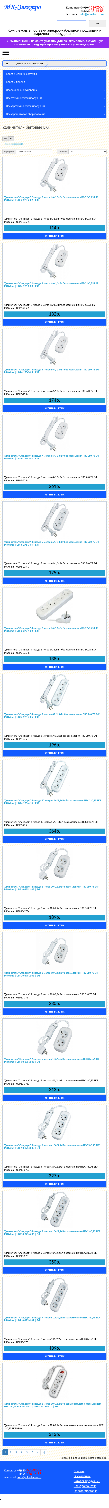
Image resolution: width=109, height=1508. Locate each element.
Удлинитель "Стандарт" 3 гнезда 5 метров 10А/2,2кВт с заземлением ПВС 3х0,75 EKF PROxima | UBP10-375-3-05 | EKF (52, 1147)
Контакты (80, 1496)
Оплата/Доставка (86, 1491)
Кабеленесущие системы (21, 74)
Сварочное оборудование (22, 90)
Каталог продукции (87, 1481)
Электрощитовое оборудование (25, 114)
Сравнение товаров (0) (14, 144)
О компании (82, 1476)
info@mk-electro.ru (92, 14)
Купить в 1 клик (54, 236)
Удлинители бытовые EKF (29, 63)
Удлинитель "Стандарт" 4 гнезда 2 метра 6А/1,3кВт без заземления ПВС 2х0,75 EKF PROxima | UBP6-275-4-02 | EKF (51, 630)
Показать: (63, 152)
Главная (79, 1471)
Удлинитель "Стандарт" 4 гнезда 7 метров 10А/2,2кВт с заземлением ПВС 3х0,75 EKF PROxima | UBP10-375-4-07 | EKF (52, 1319)
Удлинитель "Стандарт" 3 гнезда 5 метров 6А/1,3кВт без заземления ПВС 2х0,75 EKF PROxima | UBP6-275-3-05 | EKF (52, 543)
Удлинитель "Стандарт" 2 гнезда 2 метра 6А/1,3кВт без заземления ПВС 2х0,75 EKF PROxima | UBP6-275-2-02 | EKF (51, 199)
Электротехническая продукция (25, 106)
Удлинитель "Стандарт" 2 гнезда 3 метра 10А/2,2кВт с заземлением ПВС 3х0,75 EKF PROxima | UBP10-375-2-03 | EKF (51, 974)
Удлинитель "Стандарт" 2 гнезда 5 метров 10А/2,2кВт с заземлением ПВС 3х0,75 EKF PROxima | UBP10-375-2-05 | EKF (52, 1060)
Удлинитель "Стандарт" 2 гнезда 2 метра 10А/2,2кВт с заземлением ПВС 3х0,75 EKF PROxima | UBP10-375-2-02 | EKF (51, 888)
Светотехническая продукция (24, 98)
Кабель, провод (15, 82)
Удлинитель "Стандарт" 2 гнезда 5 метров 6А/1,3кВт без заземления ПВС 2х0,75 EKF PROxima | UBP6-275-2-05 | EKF (52, 371)
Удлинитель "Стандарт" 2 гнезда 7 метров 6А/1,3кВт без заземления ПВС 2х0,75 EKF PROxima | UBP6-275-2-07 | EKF (52, 457)
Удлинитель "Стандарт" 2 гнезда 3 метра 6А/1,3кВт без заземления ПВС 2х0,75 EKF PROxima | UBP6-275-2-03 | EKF (51, 285)
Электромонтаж (85, 1486)
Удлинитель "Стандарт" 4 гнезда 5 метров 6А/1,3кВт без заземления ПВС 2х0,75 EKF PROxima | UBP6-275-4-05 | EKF (52, 716)
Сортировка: (9, 152)
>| (44, 1452)
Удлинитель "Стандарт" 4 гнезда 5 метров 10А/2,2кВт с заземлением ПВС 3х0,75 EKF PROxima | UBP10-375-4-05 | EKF (52, 1233)
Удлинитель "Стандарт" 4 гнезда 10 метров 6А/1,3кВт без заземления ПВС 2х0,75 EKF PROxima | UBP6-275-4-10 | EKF (52, 802)
